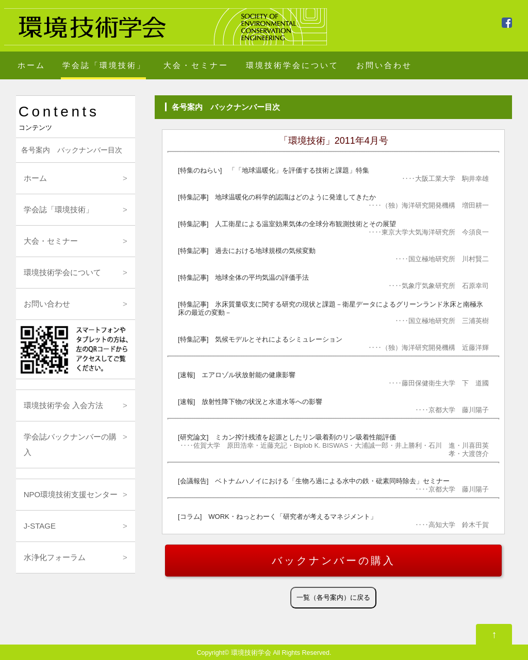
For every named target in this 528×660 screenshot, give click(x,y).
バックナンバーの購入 (333, 560)
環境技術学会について (292, 65)
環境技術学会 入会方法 (63, 405)
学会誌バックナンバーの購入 (70, 444)
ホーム (31, 65)
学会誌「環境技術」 (104, 65)
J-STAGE (40, 525)
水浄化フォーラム (55, 557)
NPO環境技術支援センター (71, 494)
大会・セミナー (195, 65)
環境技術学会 (251, 652)
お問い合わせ (384, 65)
